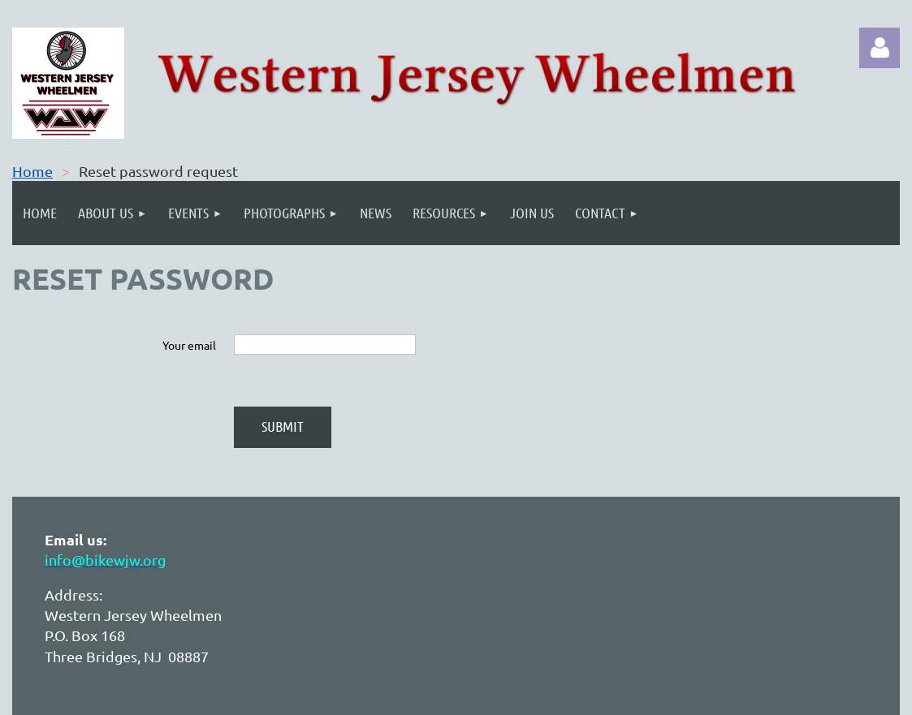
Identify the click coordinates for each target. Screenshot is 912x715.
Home (32, 170)
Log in (879, 48)
